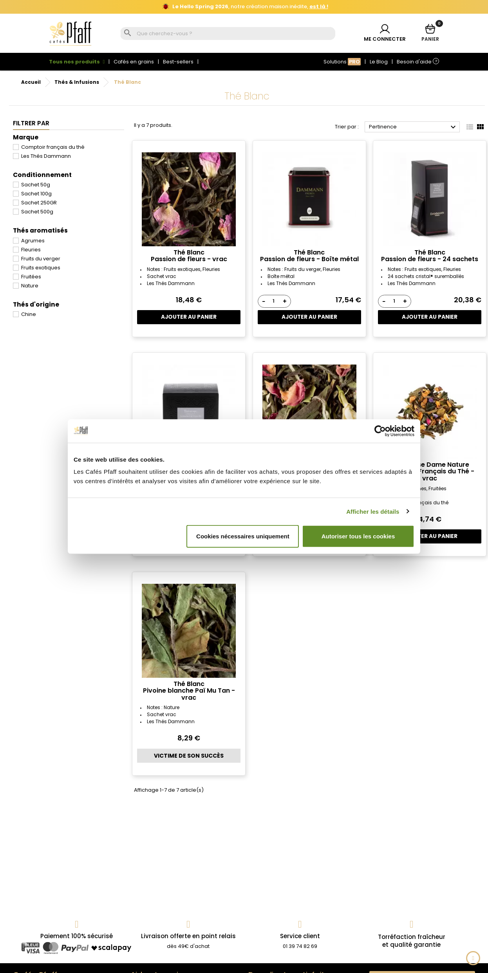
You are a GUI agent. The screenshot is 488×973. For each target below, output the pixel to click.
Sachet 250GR (39, 202)
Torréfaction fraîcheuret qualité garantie (411, 941)
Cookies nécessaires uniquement (242, 536)
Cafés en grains (134, 61)
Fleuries (31, 249)
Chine (28, 314)
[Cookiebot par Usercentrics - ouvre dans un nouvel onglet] (380, 431)
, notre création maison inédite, (245, 6)
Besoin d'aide (418, 61)
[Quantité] (274, 301)
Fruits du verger (40, 258)
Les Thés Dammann (46, 156)
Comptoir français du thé (53, 147)
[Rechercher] (235, 34)
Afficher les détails (372, 511)
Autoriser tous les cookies (358, 536)
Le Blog (379, 61)
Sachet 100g (36, 193)
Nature (29, 285)
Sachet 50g (35, 184)
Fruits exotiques (40, 267)
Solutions (342, 61)
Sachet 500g (37, 211)
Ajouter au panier (189, 317)
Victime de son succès (189, 756)
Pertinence (413, 127)
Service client (300, 936)
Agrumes (33, 240)
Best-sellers (178, 61)
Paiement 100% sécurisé (76, 936)
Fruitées (31, 276)
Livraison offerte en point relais (188, 936)
